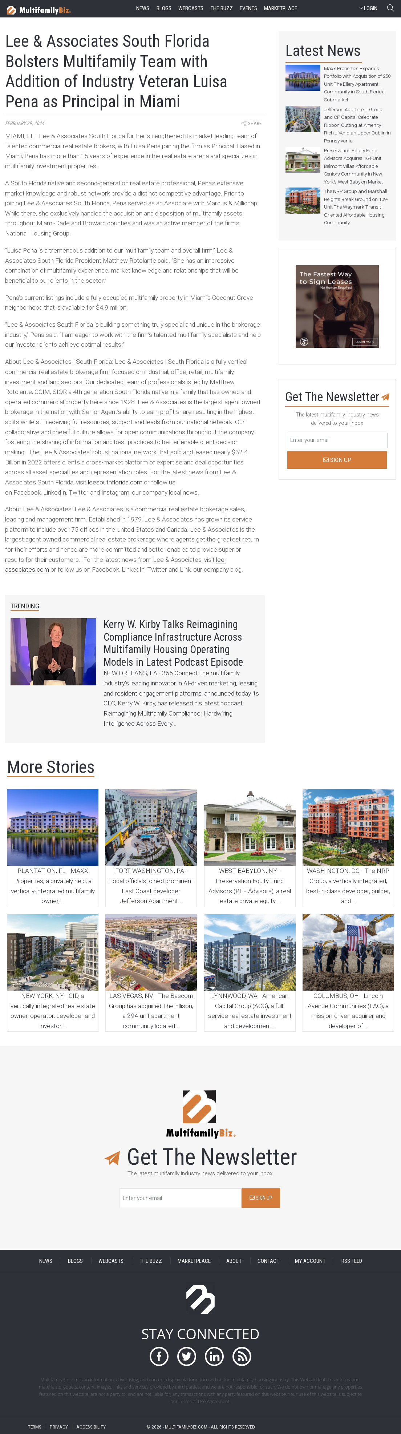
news (142, 8)
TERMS (34, 1426)
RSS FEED (351, 1260)
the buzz (221, 8)
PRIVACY (59, 1426)
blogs (164, 8)
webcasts (190, 8)
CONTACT (268, 1260)
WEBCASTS (110, 1260)
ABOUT (234, 1260)
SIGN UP (261, 1198)
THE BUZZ (150, 1260)
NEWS (45, 1260)
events (248, 8)
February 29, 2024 (24, 123)
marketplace (280, 8)
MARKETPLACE (194, 1260)
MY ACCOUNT (310, 1260)
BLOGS (75, 1260)
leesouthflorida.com (115, 482)
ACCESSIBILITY (91, 1426)
